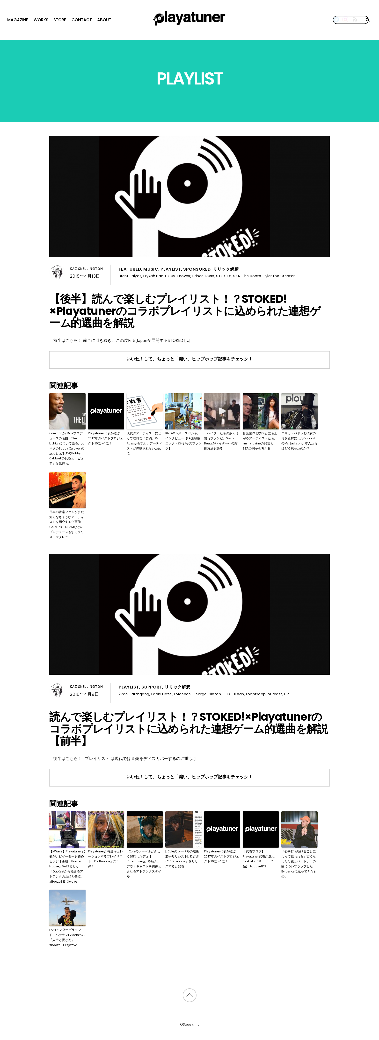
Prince (198, 275)
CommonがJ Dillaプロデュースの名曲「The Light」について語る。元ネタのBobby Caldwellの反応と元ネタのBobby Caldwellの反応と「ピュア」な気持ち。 (66, 448)
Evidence (182, 693)
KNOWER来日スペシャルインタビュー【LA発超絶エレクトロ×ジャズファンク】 (183, 440)
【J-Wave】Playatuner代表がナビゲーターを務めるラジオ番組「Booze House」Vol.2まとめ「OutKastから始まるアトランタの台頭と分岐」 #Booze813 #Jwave (67, 866)
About (104, 20)
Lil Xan (238, 693)
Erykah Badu (154, 275)
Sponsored (197, 269)
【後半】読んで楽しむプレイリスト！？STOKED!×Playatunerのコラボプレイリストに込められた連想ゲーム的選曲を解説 (184, 311)
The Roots (251, 275)
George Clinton (207, 693)
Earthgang (139, 693)
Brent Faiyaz (130, 275)
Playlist (170, 269)
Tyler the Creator (279, 275)
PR (286, 693)
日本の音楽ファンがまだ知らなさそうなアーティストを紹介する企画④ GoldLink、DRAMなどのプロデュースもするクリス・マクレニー (66, 524)
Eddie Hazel (162, 693)
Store (59, 20)
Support (151, 687)
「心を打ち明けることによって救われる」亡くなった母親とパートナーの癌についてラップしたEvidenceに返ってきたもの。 (299, 863)
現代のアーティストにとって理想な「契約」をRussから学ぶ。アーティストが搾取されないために (144, 443)
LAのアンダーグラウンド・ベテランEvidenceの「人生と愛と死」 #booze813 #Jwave (67, 937)
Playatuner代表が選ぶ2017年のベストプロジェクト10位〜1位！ (105, 438)
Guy (171, 275)
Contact (82, 20)
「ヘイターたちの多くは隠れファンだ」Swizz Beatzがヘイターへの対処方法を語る (221, 440)
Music (150, 269)
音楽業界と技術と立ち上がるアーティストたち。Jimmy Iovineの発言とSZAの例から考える (260, 440)
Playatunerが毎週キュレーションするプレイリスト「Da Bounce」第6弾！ (105, 858)
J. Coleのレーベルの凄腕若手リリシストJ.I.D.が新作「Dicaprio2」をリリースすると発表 (183, 858)
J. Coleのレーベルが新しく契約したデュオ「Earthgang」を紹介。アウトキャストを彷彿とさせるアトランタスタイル (144, 863)
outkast (275, 693)
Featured (130, 269)
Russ (209, 275)
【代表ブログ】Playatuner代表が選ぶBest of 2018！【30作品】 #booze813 (259, 858)
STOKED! (223, 275)
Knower (183, 275)
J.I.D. (227, 693)
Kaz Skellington (86, 269)
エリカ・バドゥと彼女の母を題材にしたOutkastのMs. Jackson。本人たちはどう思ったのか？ (299, 440)
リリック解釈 (226, 269)
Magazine (17, 20)
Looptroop (256, 693)
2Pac (123, 693)
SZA (236, 275)
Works (41, 20)
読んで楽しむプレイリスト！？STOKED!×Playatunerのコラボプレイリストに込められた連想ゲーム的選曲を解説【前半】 (188, 729)
